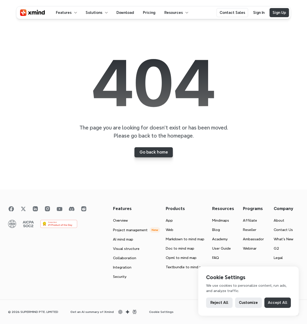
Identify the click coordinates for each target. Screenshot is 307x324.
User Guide (221, 248)
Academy (220, 239)
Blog (216, 229)
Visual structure (126, 248)
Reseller (249, 229)
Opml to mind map (181, 257)
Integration (122, 267)
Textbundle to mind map (186, 267)
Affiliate (250, 220)
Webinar (250, 248)
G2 (276, 248)
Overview (120, 220)
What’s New (283, 239)
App (169, 220)
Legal (278, 257)
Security (119, 276)
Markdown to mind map (185, 239)
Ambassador (253, 239)
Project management (130, 230)
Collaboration (124, 258)
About (279, 220)
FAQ (215, 257)
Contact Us (283, 229)
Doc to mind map (180, 248)
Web (169, 229)
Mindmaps (220, 220)
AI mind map (123, 239)
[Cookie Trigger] (161, 311)
